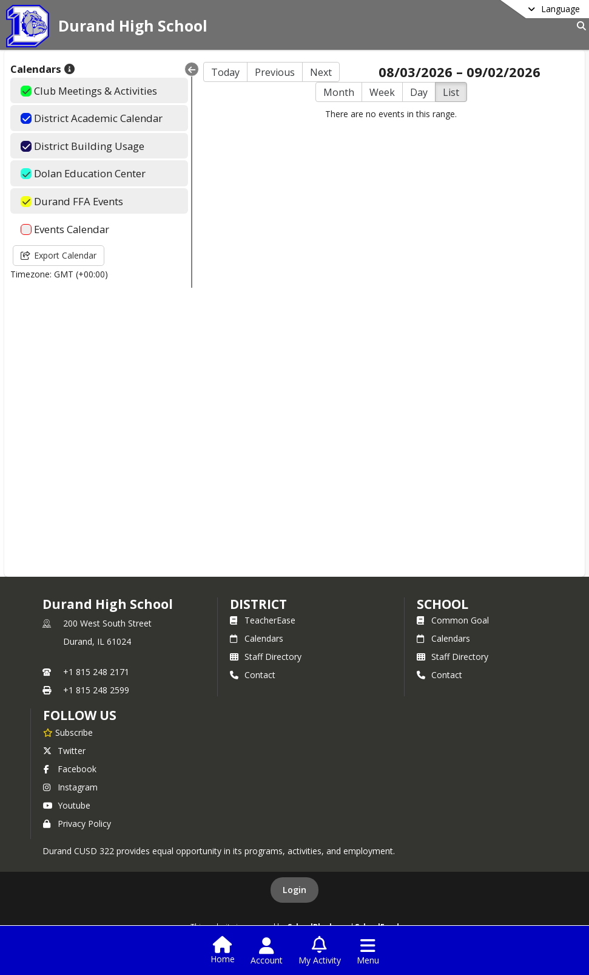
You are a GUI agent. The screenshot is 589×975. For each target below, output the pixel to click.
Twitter (64, 750)
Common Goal (453, 620)
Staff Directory (265, 656)
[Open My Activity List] (319, 951)
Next (321, 72)
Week (382, 92)
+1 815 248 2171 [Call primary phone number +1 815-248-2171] (96, 672)
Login (294, 889)
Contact (252, 675)
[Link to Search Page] (579, 26)
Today (225, 72)
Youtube (66, 805)
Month (338, 92)
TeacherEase (262, 620)
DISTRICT (258, 604)
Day (419, 92)
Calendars (256, 638)
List (451, 92)
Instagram (70, 787)
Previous (275, 72)
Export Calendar (58, 255)
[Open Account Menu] (267, 951)
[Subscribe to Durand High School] (68, 732)
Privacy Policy (77, 823)
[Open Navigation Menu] (368, 951)
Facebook (69, 769)
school (442, 604)
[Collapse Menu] (191, 69)
